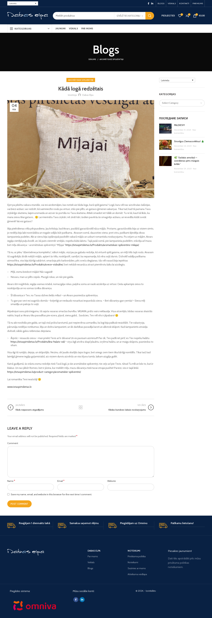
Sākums (92, 59)
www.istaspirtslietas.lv (19, 386)
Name (11, 480)
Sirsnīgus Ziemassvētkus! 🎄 (189, 141)
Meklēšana (149, 16)
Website (111, 480)
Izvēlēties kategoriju (128, 15)
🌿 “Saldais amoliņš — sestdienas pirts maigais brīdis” (186, 161)
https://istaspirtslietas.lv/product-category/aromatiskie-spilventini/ (44, 371)
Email (60, 480)
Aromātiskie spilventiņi (112, 59)
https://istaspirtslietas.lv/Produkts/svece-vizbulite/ (35, 264)
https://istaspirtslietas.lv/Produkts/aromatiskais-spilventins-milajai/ (102, 245)
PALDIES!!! (179, 125)
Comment (12, 443)
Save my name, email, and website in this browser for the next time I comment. (51, 494)
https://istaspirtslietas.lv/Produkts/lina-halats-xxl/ (38, 341)
